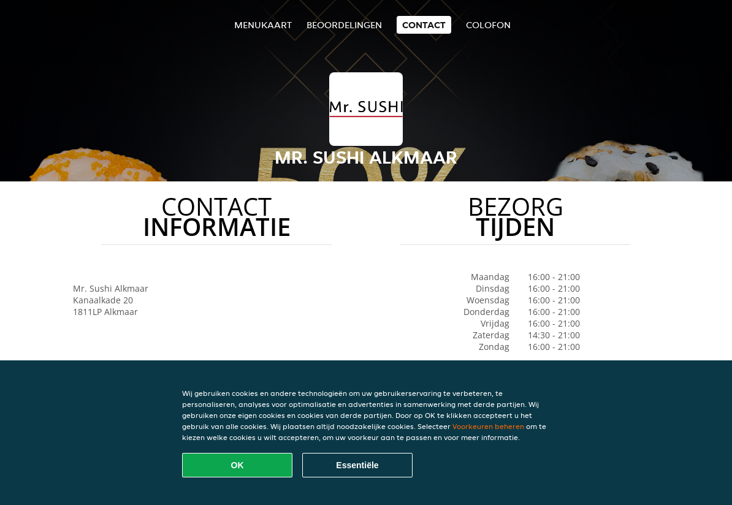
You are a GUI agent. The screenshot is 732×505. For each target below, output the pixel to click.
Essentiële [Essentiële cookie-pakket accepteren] (357, 465)
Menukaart (263, 24)
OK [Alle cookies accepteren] (237, 465)
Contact (424, 24)
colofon (488, 24)
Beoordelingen (344, 24)
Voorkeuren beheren (488, 426)
